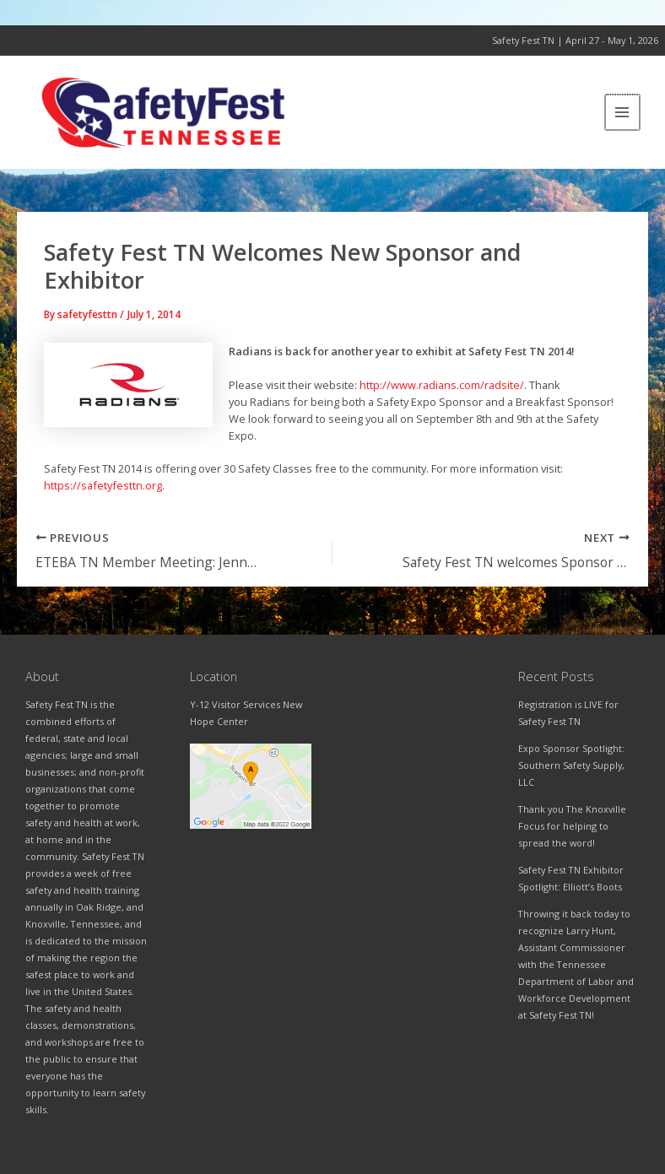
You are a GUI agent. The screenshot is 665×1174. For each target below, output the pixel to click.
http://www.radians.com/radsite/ (442, 390)
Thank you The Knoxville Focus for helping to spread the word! (572, 826)
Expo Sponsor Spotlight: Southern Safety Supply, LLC (571, 765)
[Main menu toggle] (623, 115)
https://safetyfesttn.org (103, 490)
